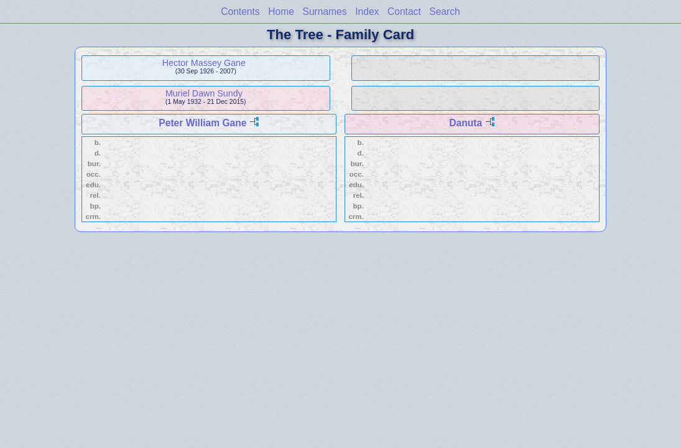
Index (367, 11)
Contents (240, 11)
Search (444, 11)
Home (281, 11)
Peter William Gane (202, 123)
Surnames (325, 11)
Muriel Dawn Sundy (204, 93)
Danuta (465, 123)
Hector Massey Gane (204, 63)
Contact (404, 11)
